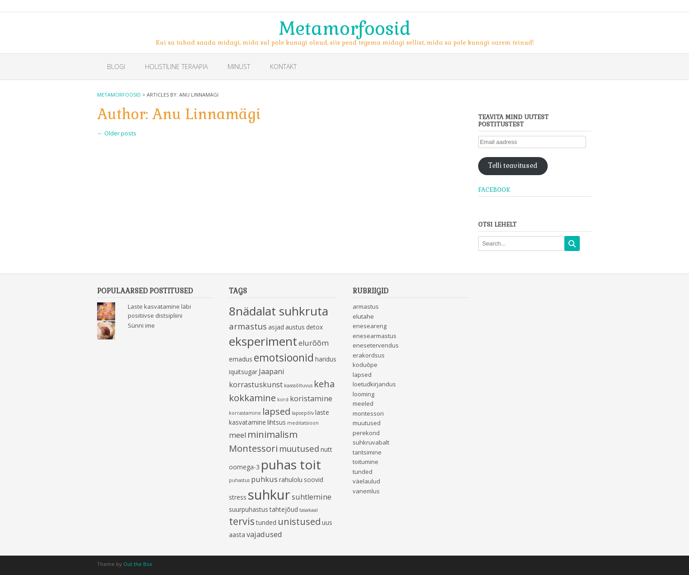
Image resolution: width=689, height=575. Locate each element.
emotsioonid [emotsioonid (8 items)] (284, 358)
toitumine (365, 462)
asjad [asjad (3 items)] (276, 327)
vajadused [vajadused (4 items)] (264, 534)
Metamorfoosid (345, 27)
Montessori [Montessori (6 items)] (253, 448)
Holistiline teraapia (176, 66)
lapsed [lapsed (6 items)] (276, 411)
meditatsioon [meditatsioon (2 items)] (303, 423)
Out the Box (137, 564)
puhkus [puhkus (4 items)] (264, 479)
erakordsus (369, 355)
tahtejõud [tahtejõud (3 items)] (284, 509)
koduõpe (365, 365)
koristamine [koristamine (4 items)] (311, 398)
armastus (366, 306)
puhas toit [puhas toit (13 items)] (291, 464)
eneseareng (369, 326)
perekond (366, 433)
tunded (362, 472)
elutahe (363, 316)
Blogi (116, 66)
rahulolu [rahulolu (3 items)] (291, 479)
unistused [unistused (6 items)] (299, 521)
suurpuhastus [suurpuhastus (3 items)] (248, 509)
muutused (367, 423)
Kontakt (283, 66)
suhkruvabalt (371, 442)
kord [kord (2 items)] (283, 399)
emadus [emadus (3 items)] (240, 359)
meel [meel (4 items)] (237, 435)
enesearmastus (374, 336)
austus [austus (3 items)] (295, 327)
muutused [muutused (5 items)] (299, 448)
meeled (363, 403)
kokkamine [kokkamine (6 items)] (252, 397)
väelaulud (366, 481)
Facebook (494, 190)
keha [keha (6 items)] (324, 383)
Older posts (116, 133)
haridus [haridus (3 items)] (325, 359)
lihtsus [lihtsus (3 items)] (276, 422)
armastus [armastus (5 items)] (248, 326)
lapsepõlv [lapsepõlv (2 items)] (303, 413)
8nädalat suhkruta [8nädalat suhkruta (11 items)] (278, 311)
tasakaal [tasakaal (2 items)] (308, 510)
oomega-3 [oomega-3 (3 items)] (244, 467)
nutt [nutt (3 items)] (326, 449)
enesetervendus (376, 345)
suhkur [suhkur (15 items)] (269, 495)
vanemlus (366, 491)
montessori (368, 413)
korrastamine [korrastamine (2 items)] (245, 413)
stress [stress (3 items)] (238, 497)
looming (363, 394)
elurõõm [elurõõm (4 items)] (313, 343)
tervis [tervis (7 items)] (242, 521)
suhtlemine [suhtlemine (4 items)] (311, 497)
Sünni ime (141, 325)
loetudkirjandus (374, 384)
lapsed (362, 375)
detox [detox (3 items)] (314, 327)
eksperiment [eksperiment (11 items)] (263, 341)
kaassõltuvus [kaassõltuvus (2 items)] (298, 385)
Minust (239, 66)
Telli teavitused (512, 166)
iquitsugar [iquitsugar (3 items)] (243, 371)
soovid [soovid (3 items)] (313, 479)
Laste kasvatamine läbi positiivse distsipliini (159, 311)
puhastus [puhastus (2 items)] (239, 480)
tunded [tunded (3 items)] (266, 522)
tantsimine (367, 452)
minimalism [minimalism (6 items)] (272, 434)
